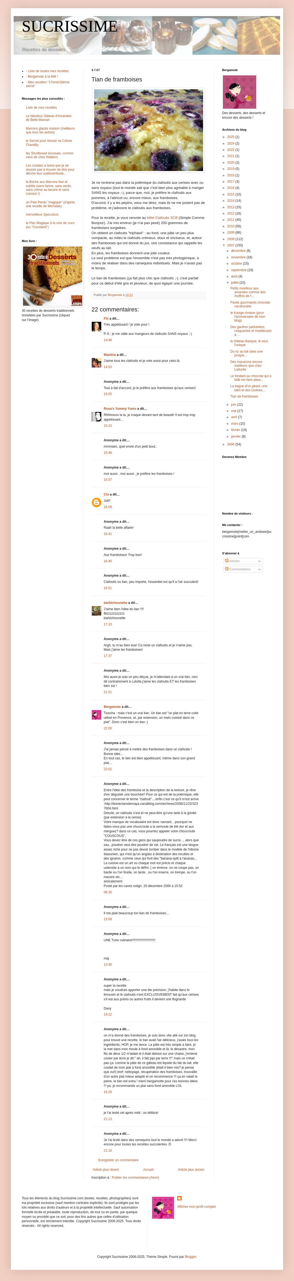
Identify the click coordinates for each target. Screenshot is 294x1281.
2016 (231, 188)
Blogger (190, 1257)
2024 (231, 143)
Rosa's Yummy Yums (120, 409)
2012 (231, 213)
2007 (231, 245)
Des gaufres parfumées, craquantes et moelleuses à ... (251, 331)
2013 (231, 207)
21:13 (108, 1119)
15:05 (108, 394)
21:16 (108, 1150)
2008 (231, 239)
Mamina (110, 355)
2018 (231, 175)
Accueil (148, 1170)
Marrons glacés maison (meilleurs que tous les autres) (50, 130)
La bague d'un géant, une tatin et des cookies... (248, 388)
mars (235, 424)
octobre (237, 263)
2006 (231, 444)
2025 (231, 137)
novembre (239, 257)
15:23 (108, 426)
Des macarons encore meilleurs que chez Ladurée (246, 366)
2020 (231, 162)
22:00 (108, 728)
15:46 (108, 453)
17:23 (108, 624)
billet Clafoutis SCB (162, 218)
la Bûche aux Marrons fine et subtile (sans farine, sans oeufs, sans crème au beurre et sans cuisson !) (49, 187)
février (236, 430)
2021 (231, 156)
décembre (239, 251)
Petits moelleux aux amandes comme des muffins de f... (248, 292)
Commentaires (237, 569)
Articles (232, 561)
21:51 (108, 692)
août (234, 276)
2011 (231, 220)
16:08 (108, 507)
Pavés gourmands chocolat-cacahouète (250, 304)
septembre (239, 270)
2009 (231, 232)
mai (234, 411)
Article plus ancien (191, 1170)
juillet (235, 283)
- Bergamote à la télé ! (42, 76)
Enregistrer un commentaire (118, 1160)
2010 (231, 226)
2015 (231, 194)
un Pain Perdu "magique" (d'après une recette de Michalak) (50, 204)
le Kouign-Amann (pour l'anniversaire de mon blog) (247, 317)
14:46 (108, 340)
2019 (231, 169)
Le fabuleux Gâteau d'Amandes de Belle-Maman (49, 118)
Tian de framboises (244, 396)
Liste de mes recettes (41, 107)
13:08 (108, 919)
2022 (231, 150)
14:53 (108, 367)
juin (234, 404)
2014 (231, 201)
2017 (231, 182)
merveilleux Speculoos (42, 214)
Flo (106, 318)
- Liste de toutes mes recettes (47, 71)
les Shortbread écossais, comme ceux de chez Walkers (49, 155)
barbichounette (115, 603)
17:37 (108, 656)
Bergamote (112, 707)
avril (234, 417)
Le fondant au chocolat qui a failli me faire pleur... (250, 378)
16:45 (108, 561)
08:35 (108, 892)
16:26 (108, 1092)
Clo (106, 494)
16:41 (108, 534)
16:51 (108, 588)
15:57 (108, 480)
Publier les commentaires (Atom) (135, 1177)
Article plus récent (106, 1170)
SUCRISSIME (70, 26)
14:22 (108, 1014)
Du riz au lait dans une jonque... (246, 353)
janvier (236, 436)
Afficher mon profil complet (196, 1207)
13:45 (108, 965)
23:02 (108, 769)
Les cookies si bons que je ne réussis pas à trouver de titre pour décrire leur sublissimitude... (50, 169)
